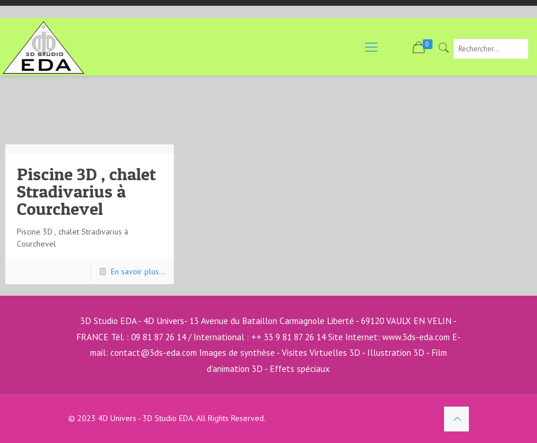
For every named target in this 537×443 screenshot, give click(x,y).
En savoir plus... (138, 271)
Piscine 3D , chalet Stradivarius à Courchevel (86, 191)
